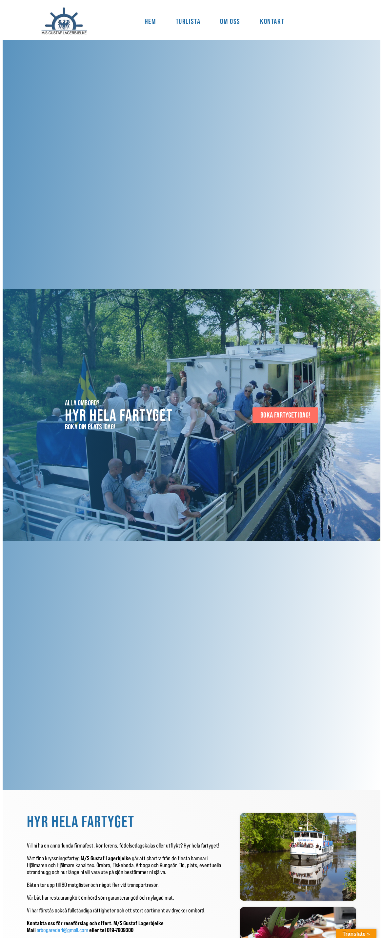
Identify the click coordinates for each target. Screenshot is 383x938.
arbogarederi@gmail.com (63, 930)
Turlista (188, 21)
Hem (150, 21)
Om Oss (230, 21)
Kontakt (272, 21)
